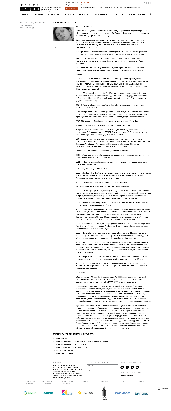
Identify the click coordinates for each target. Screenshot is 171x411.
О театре (83, 15)
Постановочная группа (28, 28)
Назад (55, 47)
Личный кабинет (137, 15)
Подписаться (92, 370)
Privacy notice (164, 388)
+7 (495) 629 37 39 (73, 2)
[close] (169, 388)
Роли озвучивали (26, 25)
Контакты (119, 15)
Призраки (84, 5)
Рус (145, 3)
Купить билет (71, 8)
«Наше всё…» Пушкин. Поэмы (75, 347)
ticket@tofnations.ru (71, 5)
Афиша (25, 15)
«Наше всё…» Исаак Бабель (74, 344)
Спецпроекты (101, 15)
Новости (69, 15)
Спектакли (53, 15)
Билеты (39, 15)
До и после (68, 350)
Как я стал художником (107, 5)
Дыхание (66, 338)
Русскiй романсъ (69, 353)
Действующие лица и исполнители (33, 23)
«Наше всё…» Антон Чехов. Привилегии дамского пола (85, 341)
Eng (149, 3)
